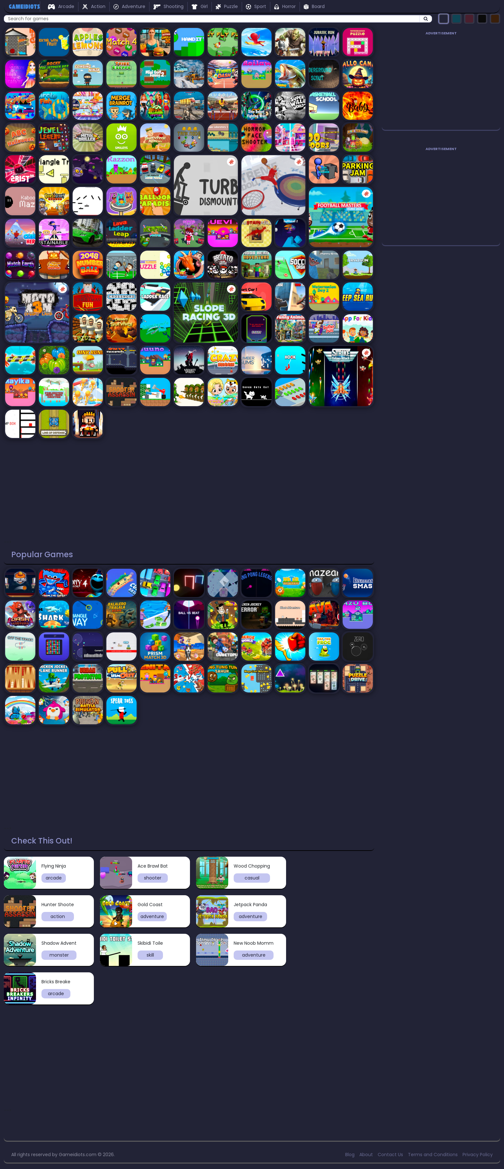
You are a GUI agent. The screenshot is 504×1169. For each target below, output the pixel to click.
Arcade (61, 6)
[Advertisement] (189, 487)
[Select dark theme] (443, 18)
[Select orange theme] (495, 18)
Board (314, 6)
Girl (200, 6)
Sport (256, 6)
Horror (284, 6)
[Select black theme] (482, 18)
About (366, 1154)
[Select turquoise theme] (456, 18)
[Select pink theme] (469, 18)
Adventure (129, 6)
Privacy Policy (478, 1154)
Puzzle (227, 6)
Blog (350, 1154)
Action (93, 6)
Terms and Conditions (433, 1154)
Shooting (168, 6)
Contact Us (390, 1154)
